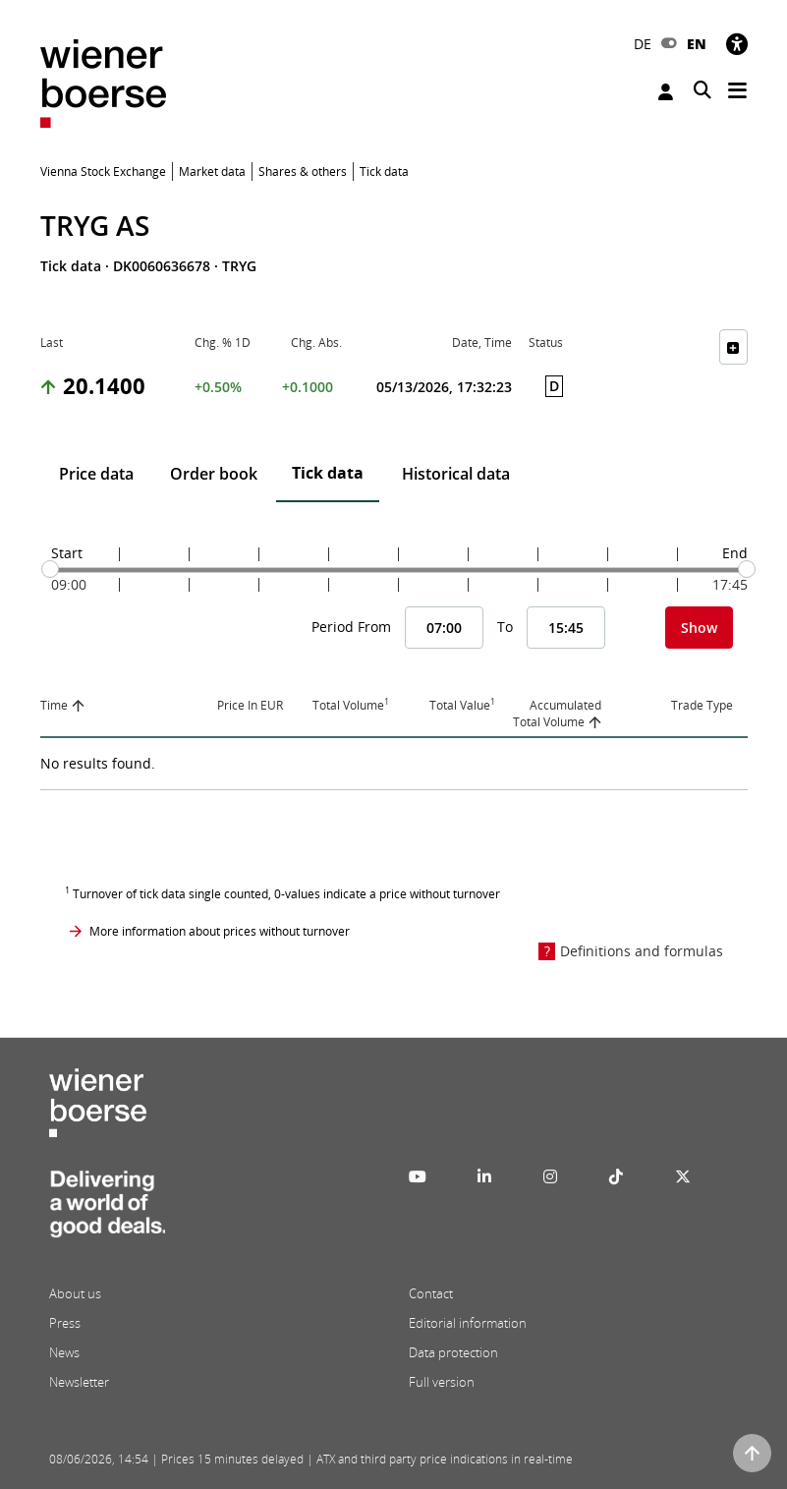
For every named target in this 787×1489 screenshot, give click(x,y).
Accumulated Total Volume (557, 713)
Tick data (328, 473)
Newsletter (79, 1382)
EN (696, 43)
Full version (442, 1382)
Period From (351, 626)
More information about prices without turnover (219, 931)
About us (75, 1293)
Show (699, 627)
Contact (431, 1293)
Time (54, 705)
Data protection (453, 1352)
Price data (96, 474)
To (505, 626)
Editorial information (468, 1323)
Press (65, 1323)
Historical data (456, 474)
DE (642, 43)
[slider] (50, 569)
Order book (213, 474)
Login (665, 92)
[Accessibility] (737, 43)
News (64, 1352)
